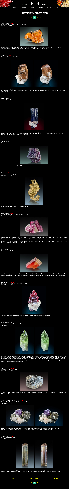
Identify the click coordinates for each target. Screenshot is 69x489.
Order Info (40, 7)
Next (12, 478)
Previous (56, 478)
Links (57, 7)
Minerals (14, 7)
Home (4, 7)
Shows (32, 7)
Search (24, 7)
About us (49, 7)
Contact (65, 7)
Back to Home (34, 478)
